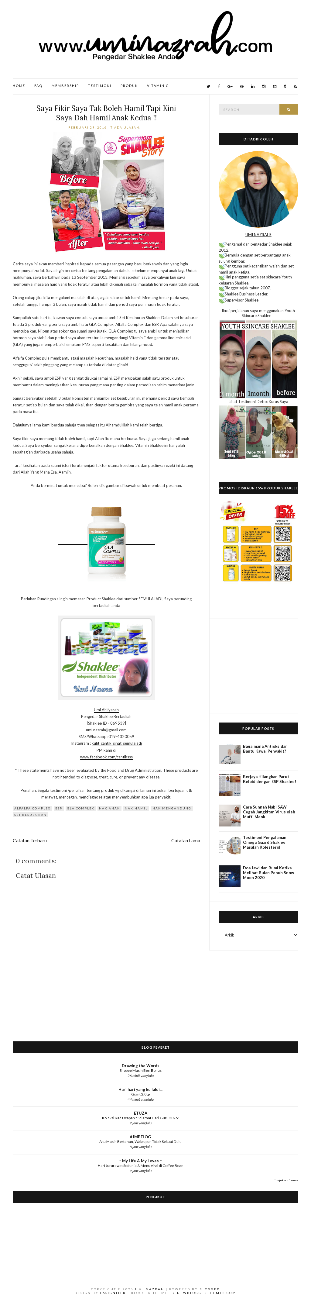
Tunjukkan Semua (286, 1180)
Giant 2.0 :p (140, 1094)
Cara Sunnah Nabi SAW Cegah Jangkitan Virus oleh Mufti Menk (269, 812)
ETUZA (140, 1113)
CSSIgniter (113, 1293)
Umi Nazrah (149, 1289)
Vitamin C (158, 86)
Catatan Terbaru (30, 840)
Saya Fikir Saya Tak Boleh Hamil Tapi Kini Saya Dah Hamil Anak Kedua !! (106, 113)
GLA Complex (80, 808)
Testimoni (99, 86)
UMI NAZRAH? (258, 234)
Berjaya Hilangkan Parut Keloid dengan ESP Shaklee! (269, 779)
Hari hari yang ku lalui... (140, 1089)
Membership (65, 86)
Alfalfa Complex (32, 808)
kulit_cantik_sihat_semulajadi (117, 743)
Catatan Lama (185, 840)
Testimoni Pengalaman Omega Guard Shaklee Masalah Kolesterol (264, 842)
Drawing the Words (140, 1065)
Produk (129, 86)
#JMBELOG (140, 1136)
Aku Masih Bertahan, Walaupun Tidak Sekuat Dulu (140, 1141)
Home (19, 86)
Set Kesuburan (30, 814)
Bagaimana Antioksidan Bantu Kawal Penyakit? (265, 749)
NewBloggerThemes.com (206, 1293)
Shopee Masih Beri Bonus (141, 1070)
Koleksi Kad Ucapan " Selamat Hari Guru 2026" (140, 1118)
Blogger (210, 1289)
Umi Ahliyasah (106, 709)
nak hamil (136, 808)
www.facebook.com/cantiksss (106, 756)
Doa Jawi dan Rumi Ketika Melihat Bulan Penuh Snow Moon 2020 (268, 872)
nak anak (109, 808)
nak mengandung (171, 808)
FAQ (38, 86)
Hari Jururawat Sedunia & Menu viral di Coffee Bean (140, 1165)
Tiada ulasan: (126, 127)
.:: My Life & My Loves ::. (140, 1160)
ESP (58, 808)
